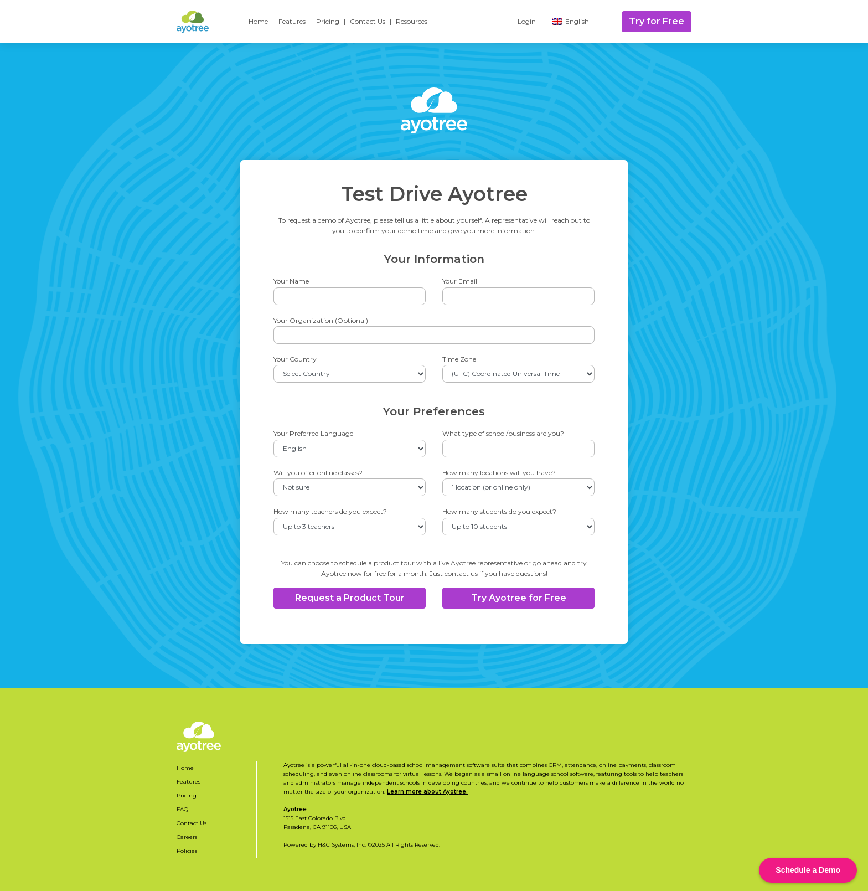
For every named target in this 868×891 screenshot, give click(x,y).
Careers (187, 837)
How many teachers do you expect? (330, 511)
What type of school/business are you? (503, 433)
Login (527, 21)
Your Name (291, 281)
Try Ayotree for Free (518, 598)
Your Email (459, 281)
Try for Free (656, 21)
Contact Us (367, 21)
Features (292, 21)
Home (258, 21)
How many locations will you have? (499, 472)
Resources (411, 21)
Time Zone (459, 359)
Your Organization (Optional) (320, 320)
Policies (187, 850)
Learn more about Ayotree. (427, 791)
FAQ (182, 809)
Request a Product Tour (350, 598)
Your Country (295, 359)
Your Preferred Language (313, 433)
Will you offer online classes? (318, 472)
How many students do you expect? (499, 511)
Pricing (327, 21)
